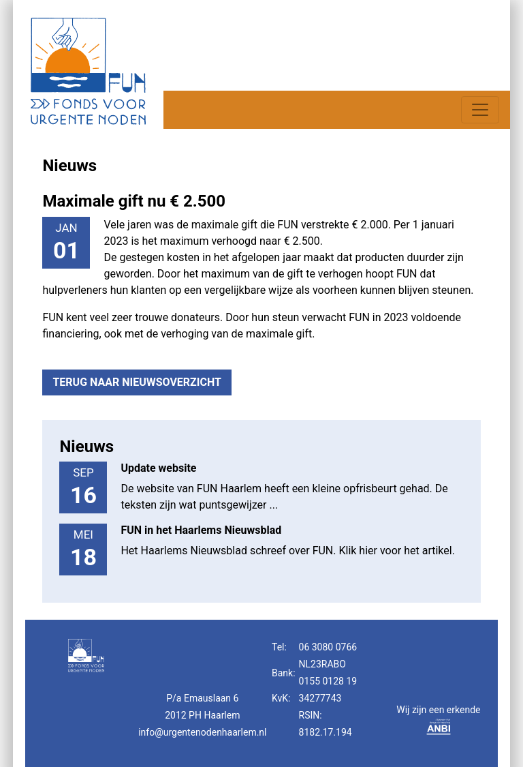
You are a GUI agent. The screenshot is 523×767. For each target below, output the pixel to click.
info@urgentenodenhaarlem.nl (202, 732)
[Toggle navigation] (480, 109)
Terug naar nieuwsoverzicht (136, 382)
